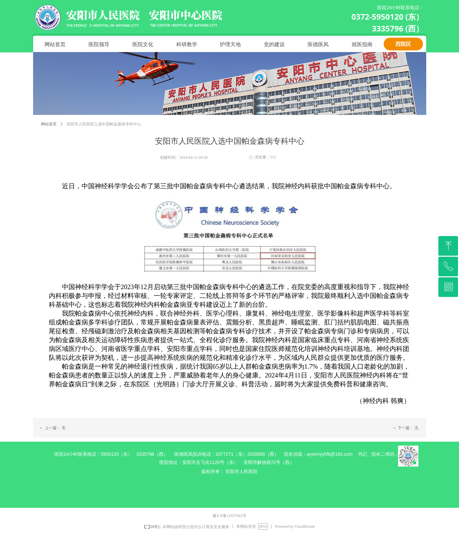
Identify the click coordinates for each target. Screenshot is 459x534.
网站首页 (49, 124)
